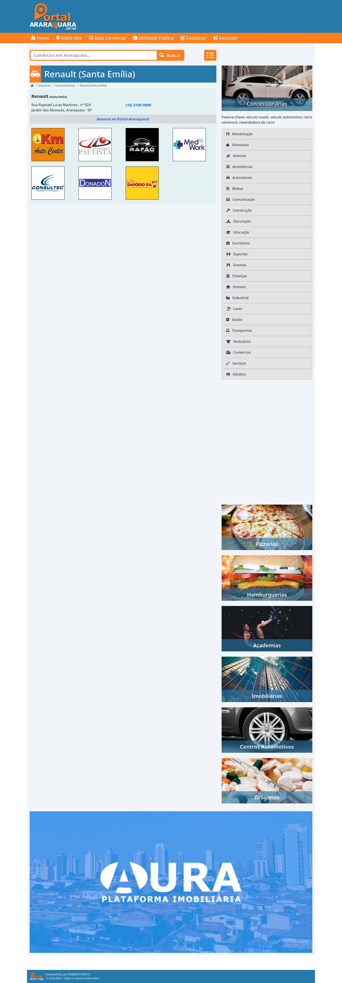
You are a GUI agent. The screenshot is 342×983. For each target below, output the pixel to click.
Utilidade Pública (153, 38)
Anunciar (225, 38)
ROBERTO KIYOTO (79, 974)
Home (40, 38)
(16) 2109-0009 (138, 104)
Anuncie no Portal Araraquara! (123, 119)
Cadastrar (194, 38)
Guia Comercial (107, 38)
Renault (39, 96)
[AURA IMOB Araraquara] (171, 881)
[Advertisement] (235, 16)
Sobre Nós (69, 38)
